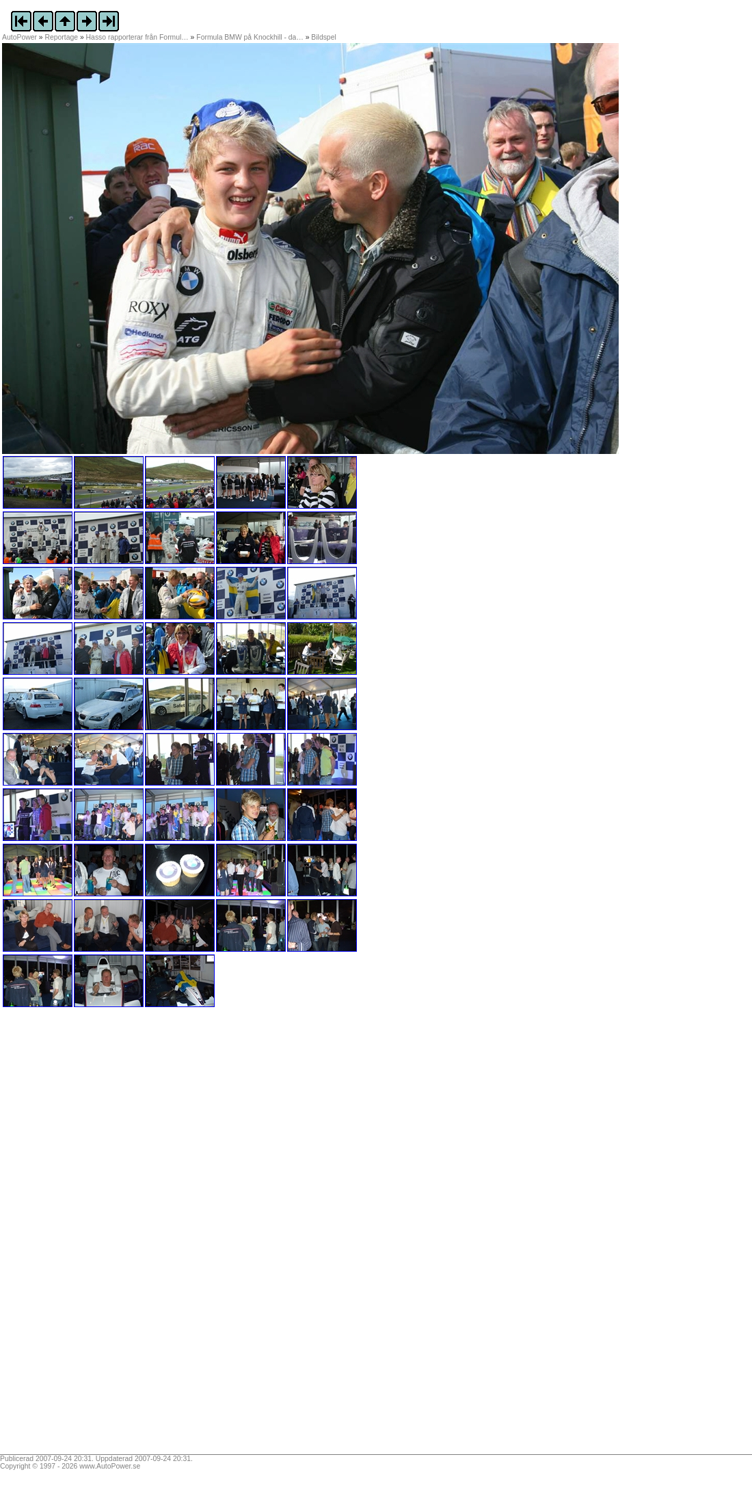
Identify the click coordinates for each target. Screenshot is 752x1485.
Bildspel (323, 37)
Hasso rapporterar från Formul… (137, 37)
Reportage (62, 37)
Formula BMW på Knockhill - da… (249, 37)
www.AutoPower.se (109, 1466)
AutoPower (19, 37)
